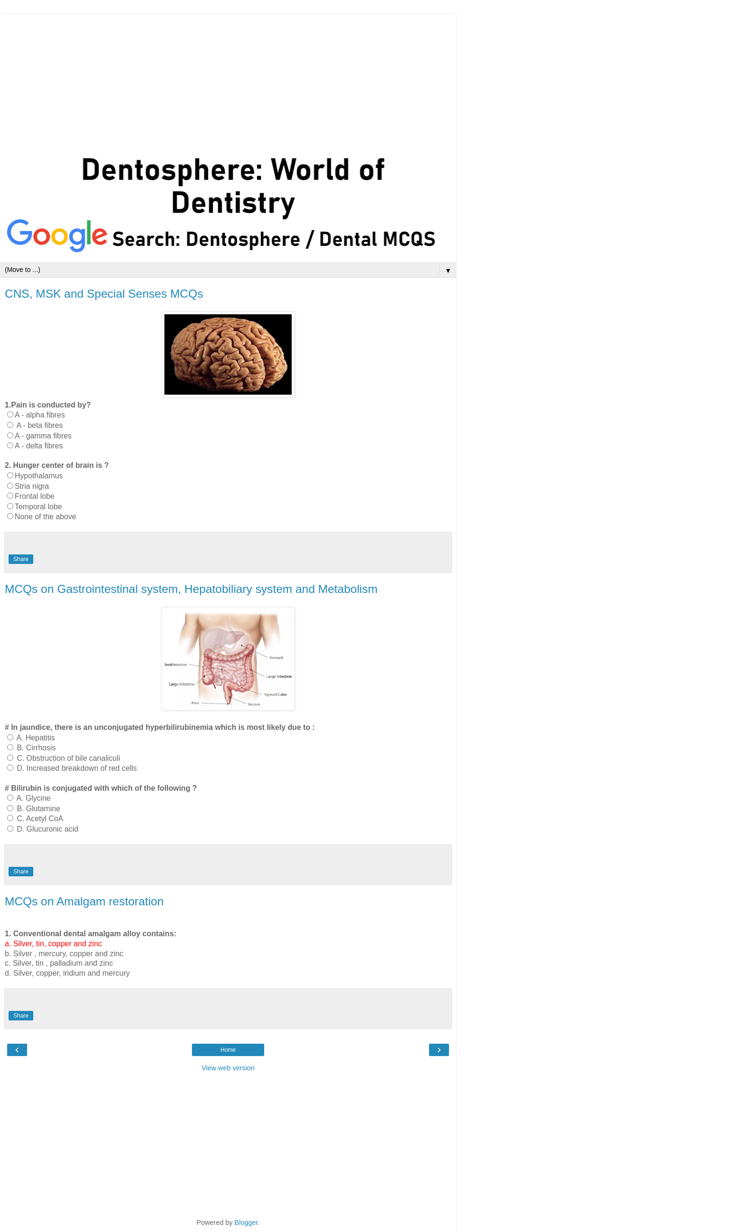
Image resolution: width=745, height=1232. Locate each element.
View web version (228, 1068)
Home (228, 1050)
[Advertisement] (228, 80)
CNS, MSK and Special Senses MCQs (104, 293)
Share (21, 559)
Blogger (246, 1222)
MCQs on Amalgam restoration (84, 901)
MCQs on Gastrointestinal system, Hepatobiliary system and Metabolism (191, 588)
